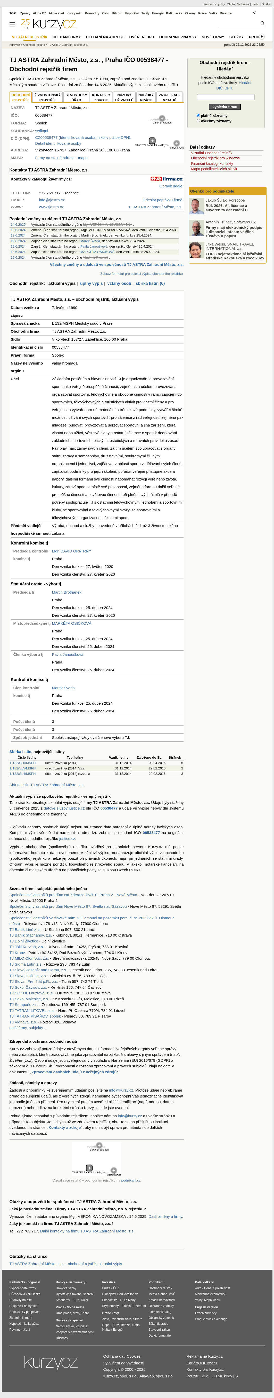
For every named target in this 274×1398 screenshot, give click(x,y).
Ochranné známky (178, 37)
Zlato (105, 13)
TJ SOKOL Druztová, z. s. (32, 993)
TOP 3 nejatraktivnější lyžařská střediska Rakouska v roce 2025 (235, 255)
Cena (208, 1288)
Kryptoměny (110, 1306)
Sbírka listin (20, 751)
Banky (60, 1282)
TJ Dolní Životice (24, 941)
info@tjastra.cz (52, 200)
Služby (236, 37)
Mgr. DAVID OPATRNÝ (72, 551)
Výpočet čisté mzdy (23, 1288)
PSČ (172, 1294)
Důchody (62, 1338)
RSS (205, 1376)
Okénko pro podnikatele (212, 191)
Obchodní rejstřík (34, 44)
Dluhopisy (109, 1294)
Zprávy (25, 13)
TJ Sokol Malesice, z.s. (29, 999)
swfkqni (41, 131)
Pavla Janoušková (94, 246)
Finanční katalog (160, 1312)
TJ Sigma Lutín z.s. (26, 964)
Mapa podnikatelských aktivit (214, 169)
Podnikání (156, 1282)
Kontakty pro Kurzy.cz (205, 1369)
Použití (192, 1376)
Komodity (92, 13)
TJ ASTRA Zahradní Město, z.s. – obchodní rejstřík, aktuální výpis (66, 1263)
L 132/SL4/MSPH (23, 774)
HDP (123, 1300)
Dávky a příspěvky (69, 1320)
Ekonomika (110, 1300)
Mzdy (76, 1313)
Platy (85, 1313)
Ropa (106, 1325)
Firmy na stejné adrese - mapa (61, 158)
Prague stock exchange (211, 1319)
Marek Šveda (90, 241)
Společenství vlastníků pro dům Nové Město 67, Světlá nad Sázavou (68, 906)
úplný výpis (91, 283)
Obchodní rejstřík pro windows (215, 158)
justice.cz (67, 838)
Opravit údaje (170, 186)
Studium (267, 4)
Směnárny (63, 1300)
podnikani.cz (130, 1180)
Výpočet (34, 1282)
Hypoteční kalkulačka (24, 1324)
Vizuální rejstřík (30, 37)
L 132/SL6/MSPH (23, 763)
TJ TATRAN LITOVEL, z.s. (32, 1010)
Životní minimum (21, 1318)
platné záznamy (212, 116)
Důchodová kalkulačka (25, 1294)
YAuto (231, 4)
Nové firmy (213, 37)
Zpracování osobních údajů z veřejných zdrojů (74, 1072)
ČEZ (116, 1288)
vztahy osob (119, 283)
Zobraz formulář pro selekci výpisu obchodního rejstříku (142, 274)
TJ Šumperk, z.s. (24, 1004)
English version (206, 1307)
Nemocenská (65, 1326)
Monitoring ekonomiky (210, 1294)
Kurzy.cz (15, 44)
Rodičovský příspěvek (25, 1312)
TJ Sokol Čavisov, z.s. (28, 987)
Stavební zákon (159, 1329)
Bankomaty (77, 1282)
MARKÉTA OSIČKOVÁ (97, 252)
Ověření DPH (141, 37)
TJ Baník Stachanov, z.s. (31, 935)
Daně (152, 1335)
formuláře (164, 1335)
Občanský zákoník (161, 1318)
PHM (115, 1325)
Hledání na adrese (105, 37)
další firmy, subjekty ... (28, 1027)
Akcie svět (56, 13)
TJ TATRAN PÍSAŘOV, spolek (35, 1016)
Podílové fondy (127, 1294)
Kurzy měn (74, 13)
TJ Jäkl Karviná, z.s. (27, 947)
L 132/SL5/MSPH (23, 768)
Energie (157, 13)
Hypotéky (132, 13)
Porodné (81, 1326)
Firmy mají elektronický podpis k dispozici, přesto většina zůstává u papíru (234, 231)
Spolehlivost (221, 1288)
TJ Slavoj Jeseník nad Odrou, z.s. (38, 970)
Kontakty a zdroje (64, 1127)
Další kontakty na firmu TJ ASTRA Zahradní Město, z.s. (87, 1231)
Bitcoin (117, 13)
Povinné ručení (20, 1329)
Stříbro (137, 1319)
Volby (198, 1300)
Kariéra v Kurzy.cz (202, 1363)
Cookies (133, 1356)
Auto (198, 1288)
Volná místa (75, 1307)
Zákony (190, 13)
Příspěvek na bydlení (24, 1306)
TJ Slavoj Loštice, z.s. (28, 976)
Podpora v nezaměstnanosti (75, 1332)
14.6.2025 (18, 224)
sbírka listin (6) (150, 283)
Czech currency (206, 1313)
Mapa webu (212, 1300)
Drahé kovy (110, 1313)
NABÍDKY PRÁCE (146, 97)
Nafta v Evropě (112, 1329)
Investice (108, 1282)
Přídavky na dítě (21, 1300)
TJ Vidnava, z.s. (23, 1022)
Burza (106, 1288)
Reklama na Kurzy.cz (204, 1356)
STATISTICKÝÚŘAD (76, 97)
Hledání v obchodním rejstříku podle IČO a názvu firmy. (224, 82)
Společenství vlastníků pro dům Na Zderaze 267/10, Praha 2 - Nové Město (73, 895)
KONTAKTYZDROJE (101, 97)
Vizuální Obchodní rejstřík (212, 153)
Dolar (84, 1300)
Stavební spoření (82, 1294)
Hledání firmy (67, 37)
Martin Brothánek (66, 592)
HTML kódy (222, 1376)
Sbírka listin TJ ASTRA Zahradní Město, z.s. (47, 785)
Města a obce (158, 1294)
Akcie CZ (39, 13)
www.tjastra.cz (51, 207)
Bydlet (256, 4)
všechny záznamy (214, 121)
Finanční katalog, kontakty (212, 163)
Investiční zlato (121, 1319)
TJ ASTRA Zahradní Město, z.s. (68, 44)
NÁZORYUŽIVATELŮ (124, 97)
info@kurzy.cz (121, 1090)
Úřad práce (63, 1313)
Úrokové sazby (66, 1288)
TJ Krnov (17, 952)
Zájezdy (220, 4)
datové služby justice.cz (64, 808)
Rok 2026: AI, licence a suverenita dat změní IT (227, 207)
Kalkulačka (174, 13)
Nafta (136, 1325)
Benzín (125, 1325)
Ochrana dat (114, 1356)
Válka (213, 13)
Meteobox (243, 4)
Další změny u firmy (165, 1216)
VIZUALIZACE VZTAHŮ (170, 97)
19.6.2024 (18, 230)
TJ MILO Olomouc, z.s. (29, 958)
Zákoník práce (158, 1324)
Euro (76, 1300)
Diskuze (225, 13)
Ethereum (139, 1306)
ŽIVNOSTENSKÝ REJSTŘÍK (48, 97)
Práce (202, 13)
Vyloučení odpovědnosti (123, 1363)
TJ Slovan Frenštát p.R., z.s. (34, 981)
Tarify (145, 13)
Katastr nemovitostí (162, 1300)
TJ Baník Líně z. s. (25, 929)
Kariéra (207, 4)
